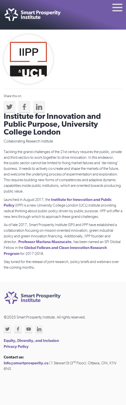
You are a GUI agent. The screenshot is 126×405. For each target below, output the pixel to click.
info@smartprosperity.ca (26, 363)
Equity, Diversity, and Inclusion (31, 341)
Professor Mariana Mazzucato (45, 242)
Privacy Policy (16, 347)
